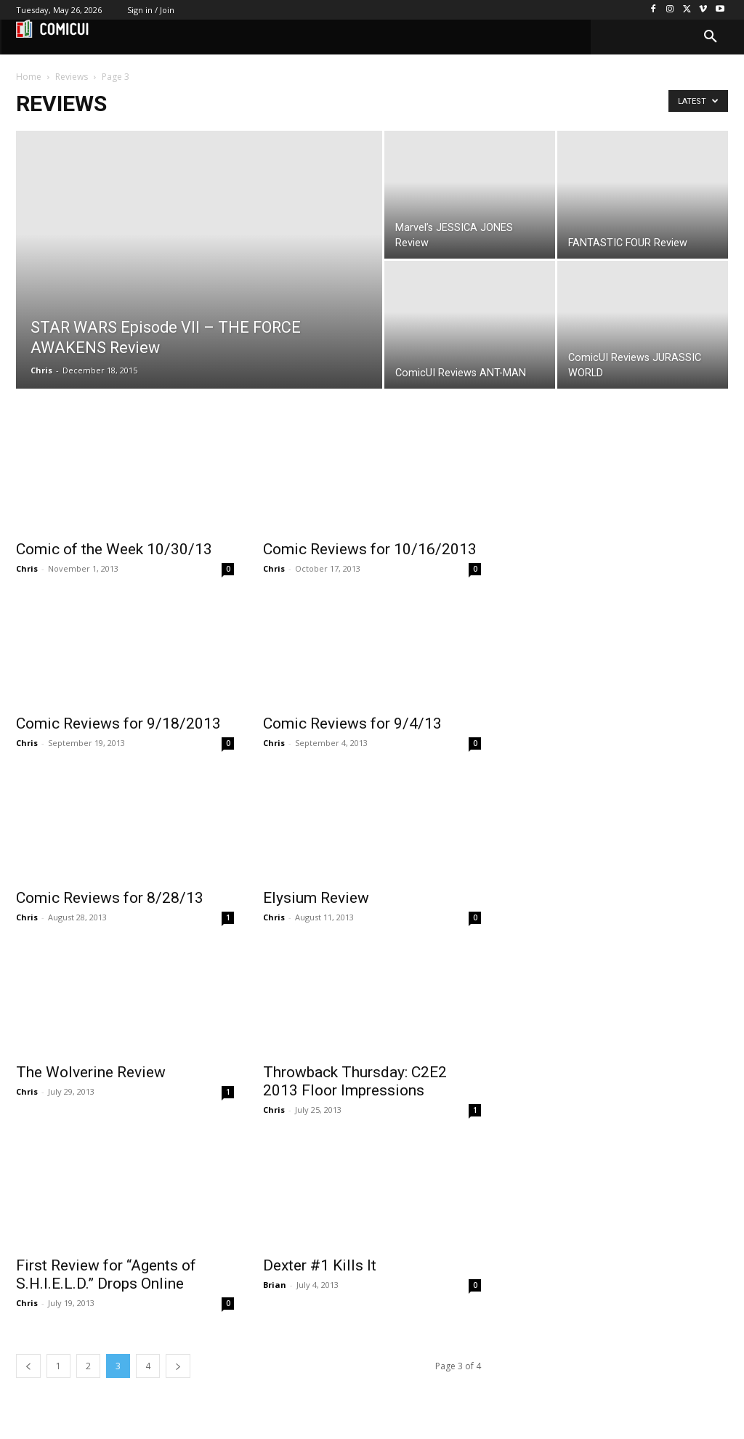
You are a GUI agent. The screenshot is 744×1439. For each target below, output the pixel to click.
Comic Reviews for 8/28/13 (109, 898)
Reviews (71, 76)
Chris (41, 370)
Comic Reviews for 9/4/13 (352, 723)
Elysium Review (316, 898)
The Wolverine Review (91, 1072)
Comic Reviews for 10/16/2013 (370, 549)
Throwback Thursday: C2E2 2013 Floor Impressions (355, 1081)
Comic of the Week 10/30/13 (114, 549)
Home (28, 76)
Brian (274, 1284)
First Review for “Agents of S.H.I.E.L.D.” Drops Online (106, 1274)
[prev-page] (28, 1366)
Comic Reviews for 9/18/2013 (118, 723)
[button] (710, 37)
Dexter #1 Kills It (319, 1265)
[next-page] (178, 1366)
